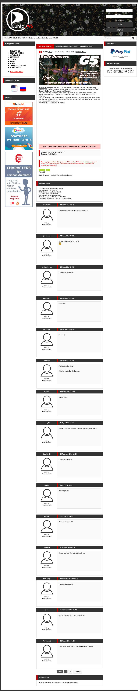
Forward (78, 672)
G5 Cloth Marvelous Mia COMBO (50, 195)
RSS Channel (16, 67)
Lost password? (119, 20)
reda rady (46, 578)
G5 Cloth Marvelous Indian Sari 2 (50, 192)
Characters (46, 175)
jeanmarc (46, 236)
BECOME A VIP (16, 72)
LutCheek (46, 454)
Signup (120, 30)
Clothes (59, 175)
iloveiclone (47, 205)
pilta (46, 610)
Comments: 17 (81, 52)
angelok (47, 516)
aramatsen (46, 298)
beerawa (47, 547)
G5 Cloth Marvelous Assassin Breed (51, 188)
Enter (120, 24)
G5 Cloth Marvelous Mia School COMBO (52, 197)
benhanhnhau (47, 267)
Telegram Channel (18, 65)
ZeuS (50, 52)
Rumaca (47, 360)
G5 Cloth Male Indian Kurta (48, 190)
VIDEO (13, 59)
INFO (12, 61)
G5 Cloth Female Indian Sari (48, 193)
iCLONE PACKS (17, 53)
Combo (64, 175)
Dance (69, 175)
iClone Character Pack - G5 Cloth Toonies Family (55, 198)
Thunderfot (47, 641)
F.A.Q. (12, 63)
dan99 (46, 485)
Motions (53, 175)
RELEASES (15, 51)
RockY (46, 392)
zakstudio (46, 329)
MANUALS (14, 57)
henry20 (47, 423)
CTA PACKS (15, 55)
